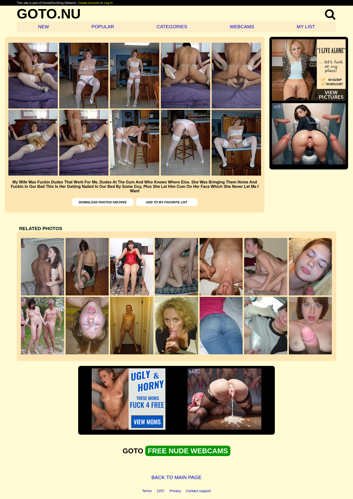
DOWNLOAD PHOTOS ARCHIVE (103, 202)
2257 (160, 491)
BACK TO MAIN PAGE (176, 477)
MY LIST (306, 26)
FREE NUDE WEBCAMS (188, 451)
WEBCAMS (242, 26)
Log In (108, 3)
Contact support (198, 491)
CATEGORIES (172, 26)
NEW (43, 26)
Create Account (88, 3)
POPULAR (102, 26)
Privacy (175, 491)
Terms (147, 491)
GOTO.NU (49, 13)
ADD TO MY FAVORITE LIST (166, 202)
